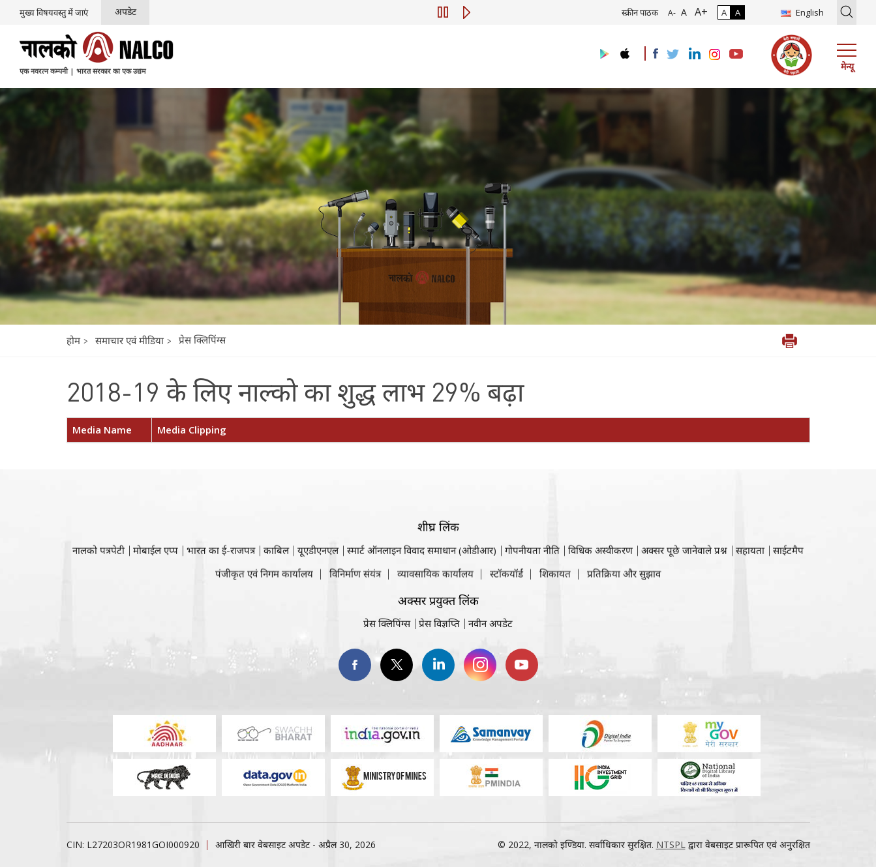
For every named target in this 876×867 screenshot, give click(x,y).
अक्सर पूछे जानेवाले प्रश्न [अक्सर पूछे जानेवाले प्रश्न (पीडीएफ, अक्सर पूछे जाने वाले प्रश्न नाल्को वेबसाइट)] (684, 575)
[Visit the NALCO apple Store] (624, 50)
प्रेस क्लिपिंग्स (202, 339)
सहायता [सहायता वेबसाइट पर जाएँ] (750, 575)
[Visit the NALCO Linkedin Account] (693, 54)
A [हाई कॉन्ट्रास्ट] (737, 12)
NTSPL (671, 844)
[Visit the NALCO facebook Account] (655, 53)
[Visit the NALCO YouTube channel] (736, 54)
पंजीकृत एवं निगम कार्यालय (264, 583)
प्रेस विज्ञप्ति (439, 623)
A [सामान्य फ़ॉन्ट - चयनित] (682, 12)
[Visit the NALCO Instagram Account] (715, 54)
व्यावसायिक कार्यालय (435, 583)
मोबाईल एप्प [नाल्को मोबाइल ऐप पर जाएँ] (155, 575)
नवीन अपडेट (490, 623)
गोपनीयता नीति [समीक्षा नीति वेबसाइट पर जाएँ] (532, 575)
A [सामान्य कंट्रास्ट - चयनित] (724, 12)
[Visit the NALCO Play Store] (602, 54)
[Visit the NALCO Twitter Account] (672, 54)
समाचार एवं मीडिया (130, 340)
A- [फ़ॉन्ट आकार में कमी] (672, 12)
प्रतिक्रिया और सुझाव (624, 583)
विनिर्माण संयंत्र (355, 583)
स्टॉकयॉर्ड (506, 583)
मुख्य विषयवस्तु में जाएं (54, 12)
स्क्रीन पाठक (640, 12)
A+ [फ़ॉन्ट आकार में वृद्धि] (698, 12)
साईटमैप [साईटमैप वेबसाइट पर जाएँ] (788, 575)
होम (73, 340)
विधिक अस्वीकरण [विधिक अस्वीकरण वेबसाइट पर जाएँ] (600, 575)
